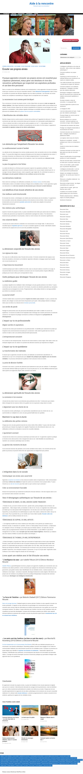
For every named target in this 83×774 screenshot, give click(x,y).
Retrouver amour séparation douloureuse (50, 763)
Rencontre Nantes (64, 224)
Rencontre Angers (64, 250)
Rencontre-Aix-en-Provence (67, 255)
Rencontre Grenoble (65, 245)
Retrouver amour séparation (35, 763)
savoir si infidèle (74, 763)
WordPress (19, 771)
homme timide (62, 761)
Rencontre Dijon (64, 248)
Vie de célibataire (25, 66)
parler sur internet (4, 763)
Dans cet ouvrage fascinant (9, 603)
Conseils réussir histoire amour (44, 757)
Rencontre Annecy (65, 270)
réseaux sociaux (37, 182)
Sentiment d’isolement (66, 200)
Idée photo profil (69, 761)
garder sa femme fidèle (24, 761)
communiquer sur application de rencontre (9, 757)
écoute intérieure (22, 693)
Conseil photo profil (33, 757)
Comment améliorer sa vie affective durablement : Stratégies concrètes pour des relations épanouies (69, 88)
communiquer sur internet (23, 757)
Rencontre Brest (64, 262)
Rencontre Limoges (65, 272)
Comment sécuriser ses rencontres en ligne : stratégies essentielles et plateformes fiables (70, 133)
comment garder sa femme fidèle (36, 756)
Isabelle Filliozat (6, 566)
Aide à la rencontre (41, 3)
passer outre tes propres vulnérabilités (30, 111)
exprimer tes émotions (14, 480)
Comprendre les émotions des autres (69, 125)
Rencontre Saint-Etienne (66, 238)
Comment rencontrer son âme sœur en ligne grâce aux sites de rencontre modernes (70, 152)
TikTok (36, 13)
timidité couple (3, 765)
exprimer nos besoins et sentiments (28, 650)
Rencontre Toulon (64, 243)
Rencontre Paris (64, 209)
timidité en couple (19, 765)
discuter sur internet (65, 757)
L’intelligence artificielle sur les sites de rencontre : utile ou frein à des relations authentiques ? (70, 68)
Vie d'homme (17, 66)
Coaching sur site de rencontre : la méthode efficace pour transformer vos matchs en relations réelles (70, 78)
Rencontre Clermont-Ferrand (67, 257)
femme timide (79, 759)
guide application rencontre (35, 761)
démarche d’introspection (42, 91)
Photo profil (11, 763)
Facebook (6, 13)
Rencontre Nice (64, 219)
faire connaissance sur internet (50, 759)
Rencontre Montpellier (65, 228)
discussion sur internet (55, 757)
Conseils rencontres (8, 66)
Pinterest (29, 13)
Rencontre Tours (64, 265)
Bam (24, 771)
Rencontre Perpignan (65, 277)
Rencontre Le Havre (65, 241)
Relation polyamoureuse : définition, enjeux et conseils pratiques (9, 739)
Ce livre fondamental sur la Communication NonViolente (16, 644)
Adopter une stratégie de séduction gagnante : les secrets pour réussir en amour (70, 175)
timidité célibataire (11, 765)
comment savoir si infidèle (65, 756)
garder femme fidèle (4, 761)
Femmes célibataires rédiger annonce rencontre (66, 759)
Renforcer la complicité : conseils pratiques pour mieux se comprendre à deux (70, 142)
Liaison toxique (76, 761)
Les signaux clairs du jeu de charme (69, 138)
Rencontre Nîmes (64, 253)
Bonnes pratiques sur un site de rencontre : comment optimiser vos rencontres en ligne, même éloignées (69, 121)
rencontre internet (25, 763)
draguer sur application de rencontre (8, 759)
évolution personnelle (29, 303)
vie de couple (31, 765)
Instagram (21, 13)
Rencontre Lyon (64, 214)
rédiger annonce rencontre (64, 763)
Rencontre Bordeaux (65, 226)
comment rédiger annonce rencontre (51, 756)
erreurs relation (28, 759)
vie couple (26, 765)
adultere (2, 756)
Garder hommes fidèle (14, 761)
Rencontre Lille (64, 231)
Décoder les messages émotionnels (27, 738)
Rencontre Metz (64, 274)
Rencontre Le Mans (65, 260)
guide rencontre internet (53, 761)
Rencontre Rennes (65, 233)
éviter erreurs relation (48, 765)
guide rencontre (45, 761)
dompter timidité (73, 757)
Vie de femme (42, 66)
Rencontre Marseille (65, 212)
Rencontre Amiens (65, 267)
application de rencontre (24, 756)
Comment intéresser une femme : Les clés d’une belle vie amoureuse (10, 719)
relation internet (17, 763)
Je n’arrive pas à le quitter (28, 717)
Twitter (13, 13)
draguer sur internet (19, 759)
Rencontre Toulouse (65, 216)
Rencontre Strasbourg (65, 221)
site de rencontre (15, 484)
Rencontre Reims (64, 236)
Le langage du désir (65, 108)
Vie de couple (34, 66)
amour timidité (16, 756)
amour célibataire (8, 756)
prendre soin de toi (25, 202)
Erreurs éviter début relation (37, 759)
